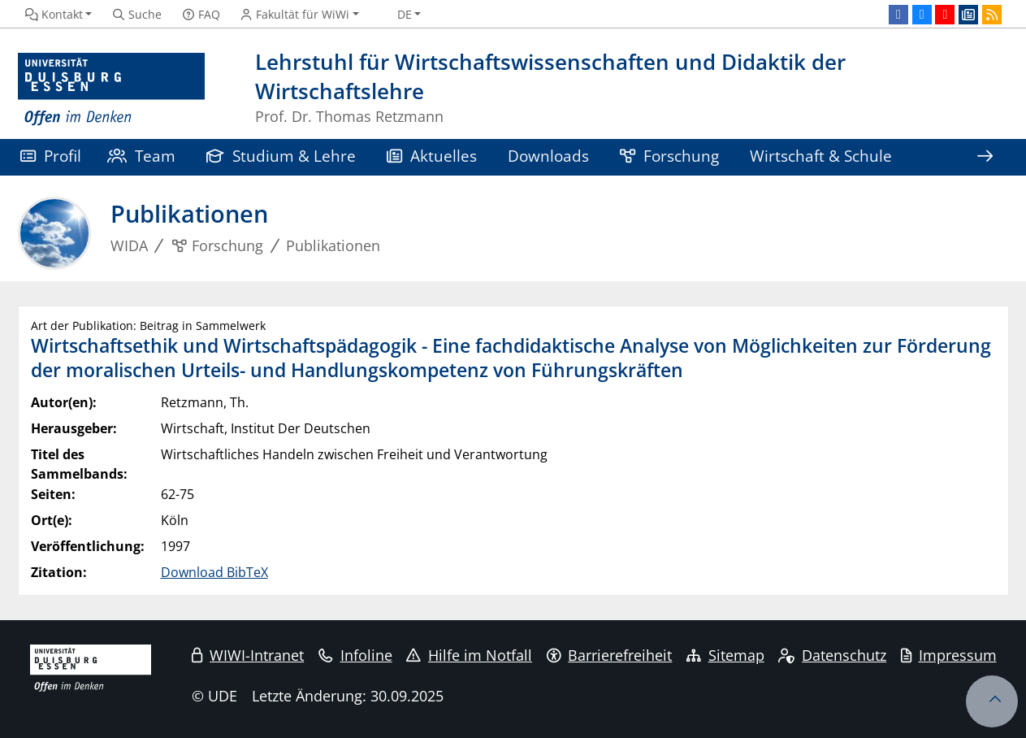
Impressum (949, 655)
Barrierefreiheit (610, 655)
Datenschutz (832, 655)
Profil (50, 156)
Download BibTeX (214, 572)
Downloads (548, 156)
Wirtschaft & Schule (821, 156)
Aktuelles (432, 156)
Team (141, 156)
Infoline (355, 655)
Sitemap (725, 655)
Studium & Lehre (281, 156)
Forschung (669, 156)
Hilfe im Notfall (469, 655)
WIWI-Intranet (248, 655)
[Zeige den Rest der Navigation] (984, 157)
